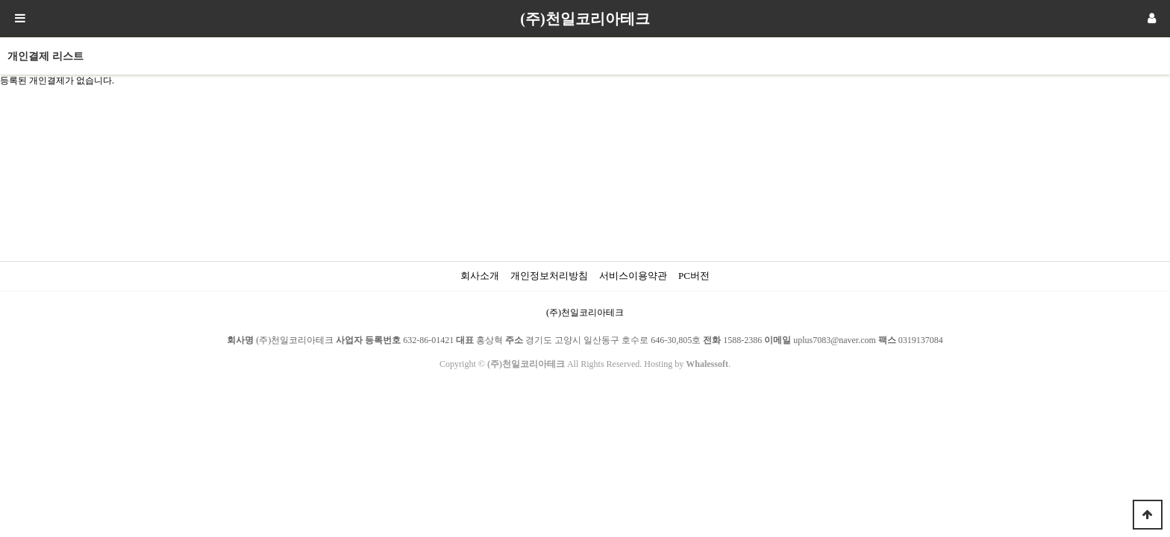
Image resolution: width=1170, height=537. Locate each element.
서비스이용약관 (633, 275)
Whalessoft (707, 364)
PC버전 (694, 275)
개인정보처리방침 (549, 275)
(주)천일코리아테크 (584, 18)
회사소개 (479, 275)
